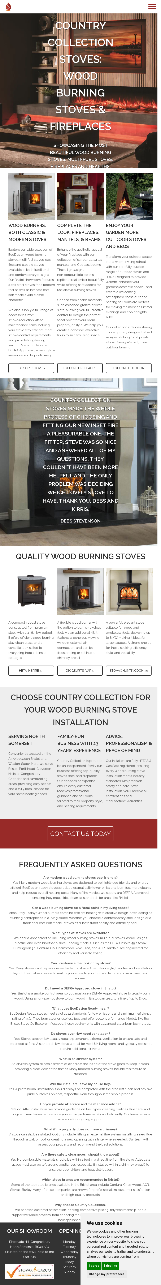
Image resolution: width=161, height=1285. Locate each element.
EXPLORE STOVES (31, 368)
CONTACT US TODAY (80, 833)
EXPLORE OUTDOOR (128, 368)
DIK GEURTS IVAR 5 (80, 670)
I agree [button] (94, 1265)
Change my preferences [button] (107, 1274)
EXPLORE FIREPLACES (80, 368)
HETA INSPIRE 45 (31, 670)
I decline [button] (110, 1265)
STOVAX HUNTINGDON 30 (129, 670)
